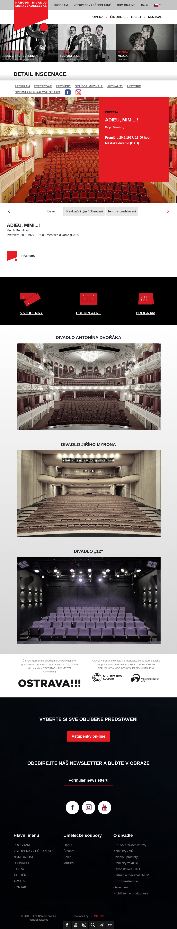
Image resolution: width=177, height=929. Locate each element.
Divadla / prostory (125, 857)
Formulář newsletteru (88, 780)
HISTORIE (134, 86)
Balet (67, 857)
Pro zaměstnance (125, 881)
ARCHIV (19, 881)
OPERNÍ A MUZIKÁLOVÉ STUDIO (37, 92)
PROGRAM (22, 86)
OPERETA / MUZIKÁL (13, 52)
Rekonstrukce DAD (126, 869)
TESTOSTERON (70, 55)
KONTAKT (21, 887)
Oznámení (120, 887)
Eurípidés (122, 59)
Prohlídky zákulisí (125, 863)
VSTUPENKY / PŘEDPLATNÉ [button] (92, 5)
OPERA (98, 17)
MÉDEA (123, 55)
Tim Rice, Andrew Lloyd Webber (18, 59)
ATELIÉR (20, 875)
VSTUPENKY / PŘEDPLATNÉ (35, 851)
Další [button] (144, 5)
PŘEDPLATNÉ (88, 313)
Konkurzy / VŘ (123, 851)
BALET (136, 17)
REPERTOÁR (43, 86)
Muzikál (69, 863)
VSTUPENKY (31, 313)
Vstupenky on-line (88, 736)
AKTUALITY (115, 86)
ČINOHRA (117, 17)
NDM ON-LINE (24, 857)
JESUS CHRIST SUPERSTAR (20, 55)
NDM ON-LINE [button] (126, 5)
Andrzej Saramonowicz (71, 59)
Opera (68, 845)
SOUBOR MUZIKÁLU (89, 86)
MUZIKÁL (155, 17)
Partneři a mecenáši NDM (131, 875)
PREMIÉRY (63, 86)
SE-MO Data (97, 916)
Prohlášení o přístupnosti (130, 893)
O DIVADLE (22, 863)
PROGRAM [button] (60, 5)
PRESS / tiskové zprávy (129, 845)
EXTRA (19, 869)
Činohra (69, 851)
